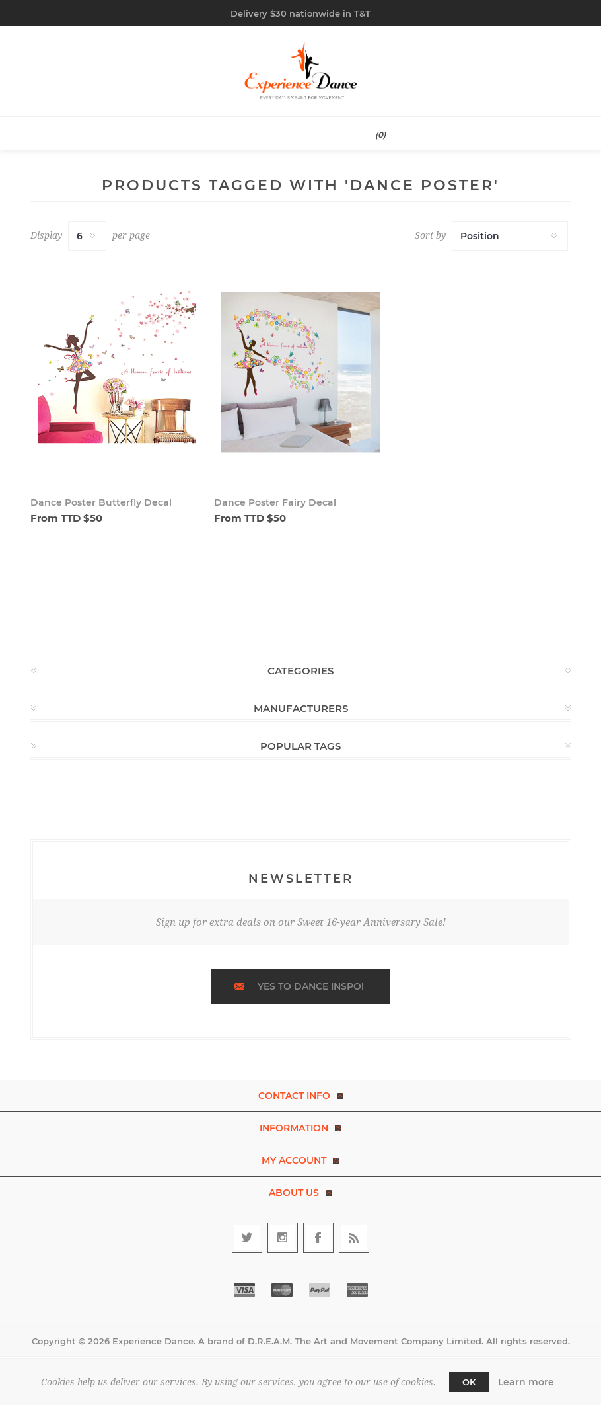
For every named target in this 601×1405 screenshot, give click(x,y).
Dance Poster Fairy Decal (275, 502)
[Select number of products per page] (87, 236)
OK (469, 1382)
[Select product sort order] (510, 236)
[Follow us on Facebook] (318, 1237)
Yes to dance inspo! (311, 986)
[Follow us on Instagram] (282, 1237)
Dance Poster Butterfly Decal (101, 502)
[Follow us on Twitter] (247, 1237)
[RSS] (354, 1237)
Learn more (526, 1382)
